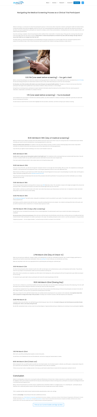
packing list (43, 259)
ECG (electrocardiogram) (20, 198)
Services (55, 2)
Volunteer (76, 2)
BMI (44, 185)
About (48, 2)
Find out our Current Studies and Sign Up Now (48, 405)
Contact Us (69, 2)
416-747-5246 (80, 80)
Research (62, 2)
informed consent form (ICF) (37, 173)
